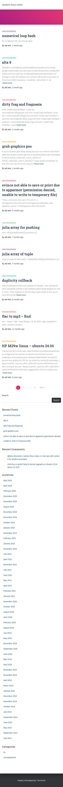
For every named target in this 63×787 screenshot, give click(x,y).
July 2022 (7, 554)
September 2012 (10, 733)
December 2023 (10, 533)
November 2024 (10, 517)
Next (42, 388)
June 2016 (7, 654)
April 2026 (7, 486)
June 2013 (7, 722)
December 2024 (10, 512)
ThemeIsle (41, 780)
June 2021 (7, 575)
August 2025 (8, 507)
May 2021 (7, 580)
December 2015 (10, 670)
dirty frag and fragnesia (22, 104)
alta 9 (6, 62)
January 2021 (9, 596)
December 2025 (10, 496)
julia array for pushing (21, 227)
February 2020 (9, 622)
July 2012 (7, 738)
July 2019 (7, 633)
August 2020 (8, 612)
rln (4, 752)
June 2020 (7, 617)
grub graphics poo (17, 146)
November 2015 (10, 675)
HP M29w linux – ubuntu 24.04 (28, 346)
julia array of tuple (17, 254)
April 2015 (7, 680)
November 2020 (10, 601)
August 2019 (8, 628)
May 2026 (7, 480)
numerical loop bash (19, 36)
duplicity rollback (17, 280)
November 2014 (10, 701)
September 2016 (10, 649)
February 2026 (9, 491)
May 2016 (7, 659)
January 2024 (9, 528)
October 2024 (9, 522)
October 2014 (9, 706)
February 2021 (9, 591)
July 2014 (7, 712)
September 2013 (10, 717)
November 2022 (10, 549)
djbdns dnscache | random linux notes (23, 456)
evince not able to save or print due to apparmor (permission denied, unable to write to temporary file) (31, 190)
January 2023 (9, 543)
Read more (7, 83)
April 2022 (7, 559)
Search (5, 395)
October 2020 (9, 607)
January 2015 (9, 691)
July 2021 (7, 570)
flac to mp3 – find (16, 316)
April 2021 (7, 586)
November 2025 (10, 501)
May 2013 (7, 728)
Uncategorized (9, 31)
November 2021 (10, 564)
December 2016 (10, 643)
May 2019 (7, 638)
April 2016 (7, 665)
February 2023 (9, 538)
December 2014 (10, 696)
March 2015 (8, 686)
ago (17, 45)
